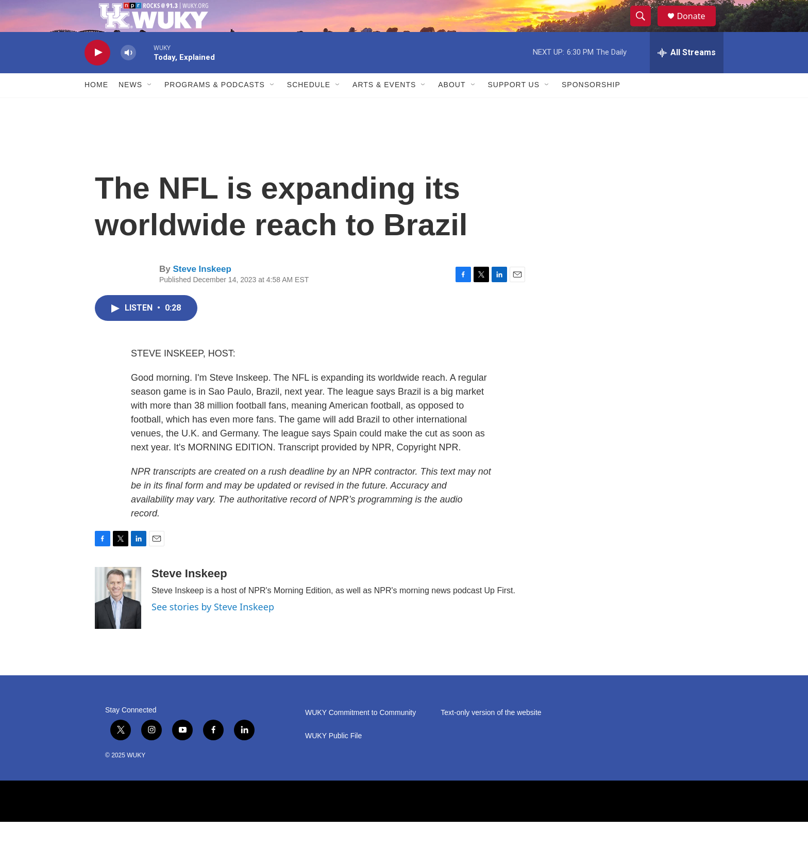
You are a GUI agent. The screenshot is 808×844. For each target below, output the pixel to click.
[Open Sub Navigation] (150, 107)
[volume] (128, 75)
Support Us (514, 107)
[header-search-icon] (645, 27)
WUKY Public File (333, 758)
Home (96, 107)
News (130, 107)
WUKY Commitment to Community (360, 735)
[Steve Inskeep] (118, 620)
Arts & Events (384, 107)
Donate (697, 27)
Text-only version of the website (491, 735)
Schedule (308, 107)
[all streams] (686, 74)
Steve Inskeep (202, 292)
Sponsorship (591, 107)
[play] (97, 75)
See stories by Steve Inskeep (213, 629)
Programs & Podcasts (214, 107)
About (451, 107)
